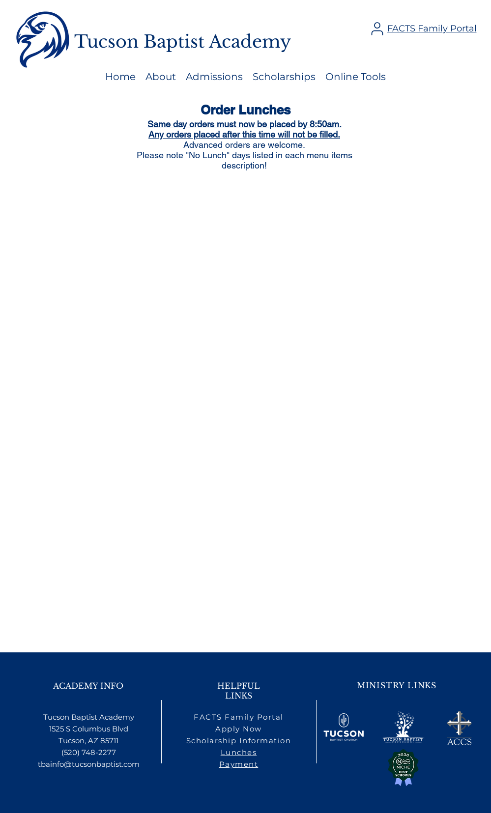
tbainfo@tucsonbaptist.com (89, 764)
